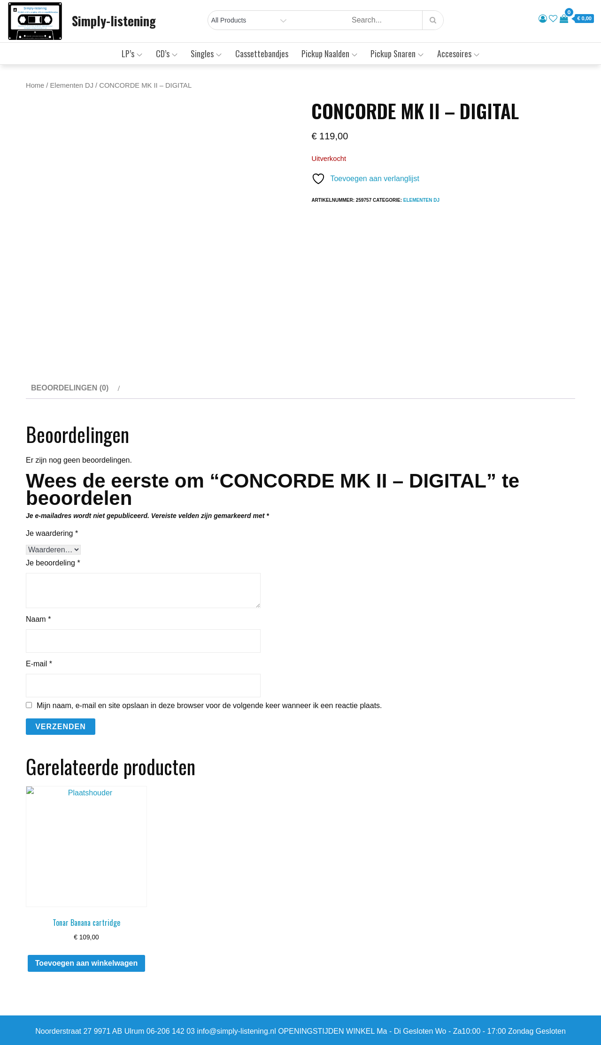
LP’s (132, 53)
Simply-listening (114, 20)
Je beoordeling (53, 563)
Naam (38, 619)
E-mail (39, 664)
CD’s (166, 53)
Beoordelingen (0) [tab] (69, 388)
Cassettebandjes (261, 53)
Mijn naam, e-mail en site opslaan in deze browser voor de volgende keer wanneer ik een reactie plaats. (209, 705)
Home (35, 85)
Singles (206, 53)
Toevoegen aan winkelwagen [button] (86, 963)
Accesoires (458, 53)
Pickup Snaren (397, 53)
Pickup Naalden (329, 53)
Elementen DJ (71, 85)
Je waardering (52, 533)
